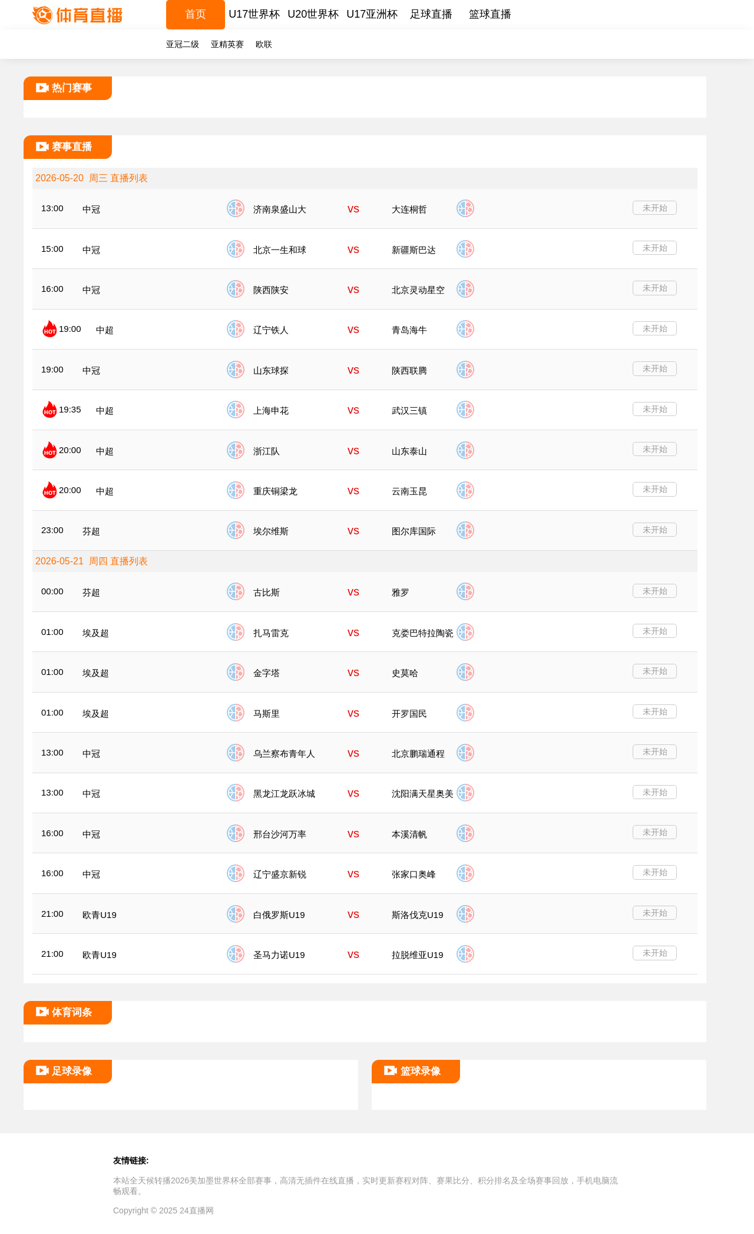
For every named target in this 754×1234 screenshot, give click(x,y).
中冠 (91, 209)
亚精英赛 (227, 44)
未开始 (655, 207)
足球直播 (431, 14)
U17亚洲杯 (372, 14)
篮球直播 (490, 14)
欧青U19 (99, 915)
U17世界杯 (254, 14)
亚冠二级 (182, 44)
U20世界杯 (313, 14)
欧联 (264, 44)
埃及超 (95, 633)
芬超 (91, 531)
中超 (105, 330)
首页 (195, 14)
